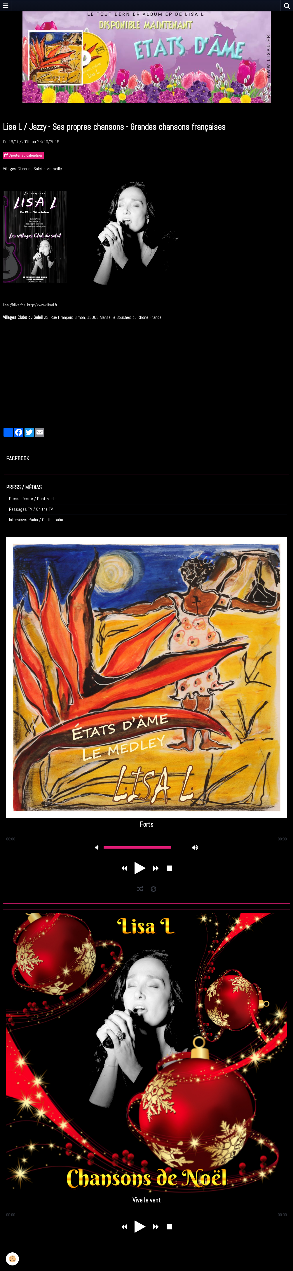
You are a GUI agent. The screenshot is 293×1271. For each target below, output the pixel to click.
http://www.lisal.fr (42, 304)
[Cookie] (12, 1258)
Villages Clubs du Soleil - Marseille (32, 169)
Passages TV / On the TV (31, 509)
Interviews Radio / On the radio (36, 520)
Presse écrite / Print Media (33, 499)
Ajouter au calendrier (23, 155)
